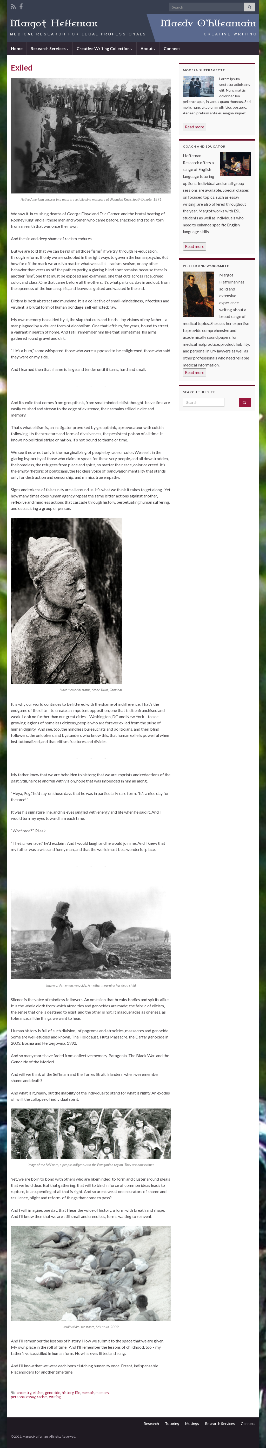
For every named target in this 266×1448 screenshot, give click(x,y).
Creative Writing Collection (104, 48)
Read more (194, 126)
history (68, 1392)
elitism (38, 1392)
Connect (172, 48)
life (77, 1392)
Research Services (50, 48)
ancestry (24, 1392)
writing (55, 1397)
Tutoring (172, 1423)
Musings (192, 1423)
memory (102, 1392)
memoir (88, 1392)
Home (17, 48)
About (148, 48)
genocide (52, 1392)
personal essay (23, 1397)
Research (151, 1423)
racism (42, 1397)
